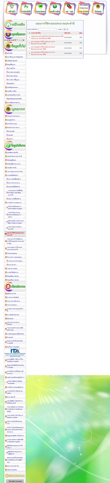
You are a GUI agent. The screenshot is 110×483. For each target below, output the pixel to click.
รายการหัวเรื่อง (36, 33)
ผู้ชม (80, 33)
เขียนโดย (67, 33)
